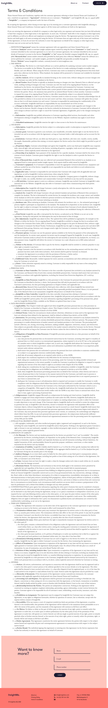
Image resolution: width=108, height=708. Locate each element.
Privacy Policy (35, 697)
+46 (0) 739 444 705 (61, 697)
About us (74, 3)
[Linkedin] (55, 700)
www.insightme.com (65, 61)
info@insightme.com (61, 695)
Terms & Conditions (37, 700)
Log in (99, 3)
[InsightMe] (6, 3)
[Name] (72, 651)
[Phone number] (72, 667)
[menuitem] (74, 3)
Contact (85, 3)
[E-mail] (72, 659)
